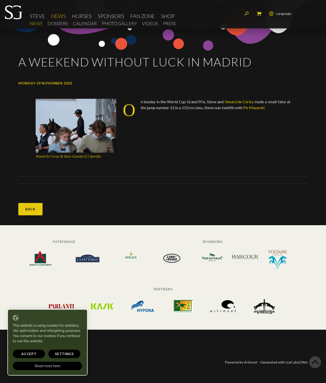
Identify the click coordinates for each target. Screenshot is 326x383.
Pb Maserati (253, 107)
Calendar (85, 23)
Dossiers (57, 23)
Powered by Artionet (241, 362)
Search (246, 13)
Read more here (47, 366)
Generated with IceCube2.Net (284, 362)
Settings (64, 354)
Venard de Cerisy (239, 101)
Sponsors (111, 16)
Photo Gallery (119, 23)
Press (169, 23)
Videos (150, 23)
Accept (28, 354)
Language (280, 13)
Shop (168, 16)
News (58, 16)
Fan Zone (142, 16)
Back (30, 209)
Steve (37, 16)
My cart (258, 13)
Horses (82, 16)
